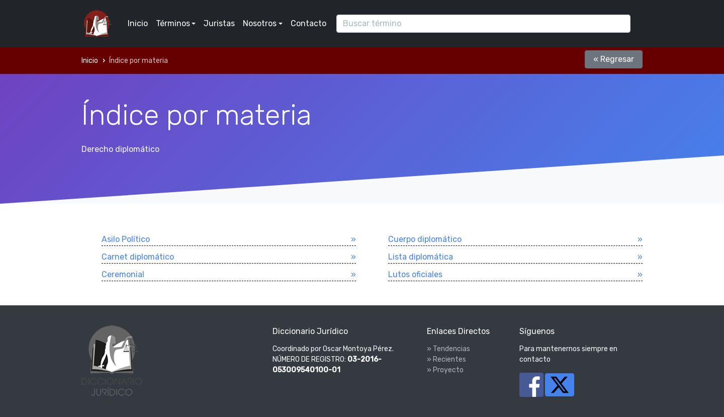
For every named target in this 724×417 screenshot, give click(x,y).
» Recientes (446, 359)
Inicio (138, 23)
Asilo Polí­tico (126, 239)
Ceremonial (123, 274)
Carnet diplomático (138, 257)
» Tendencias (448, 349)
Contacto (308, 23)
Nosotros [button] (260, 23)
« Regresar (613, 59)
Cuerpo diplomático (425, 239)
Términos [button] (173, 23)
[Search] (483, 24)
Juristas (219, 23)
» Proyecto (445, 370)
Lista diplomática (420, 257)
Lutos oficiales (415, 274)
